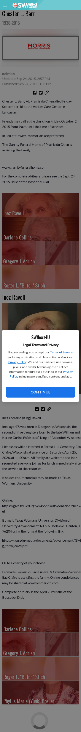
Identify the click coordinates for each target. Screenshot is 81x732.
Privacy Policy (17, 362)
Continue (40, 392)
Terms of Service (61, 352)
